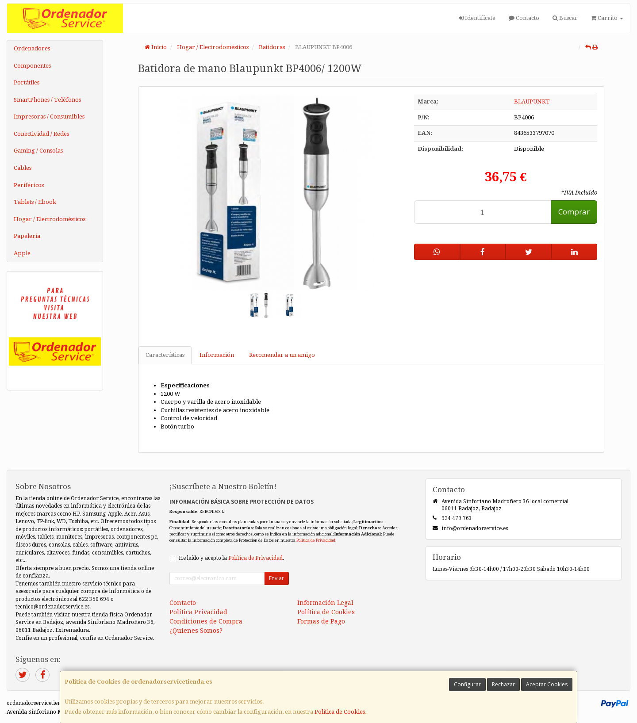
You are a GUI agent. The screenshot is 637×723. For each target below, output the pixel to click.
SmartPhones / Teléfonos (47, 99)
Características (165, 355)
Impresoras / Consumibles (49, 116)
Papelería (27, 236)
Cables (22, 167)
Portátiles (26, 82)
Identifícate (477, 18)
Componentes (32, 65)
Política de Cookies (340, 711)
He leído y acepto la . (231, 558)
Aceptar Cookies (547, 684)
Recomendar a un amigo (282, 355)
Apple (22, 253)
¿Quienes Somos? (196, 630)
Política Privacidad (198, 612)
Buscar (565, 18)
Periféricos (29, 185)
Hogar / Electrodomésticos (49, 219)
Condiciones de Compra (205, 621)
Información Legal (325, 602)
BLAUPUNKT (532, 101)
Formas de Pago (321, 621)
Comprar (574, 212)
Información (217, 355)
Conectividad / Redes (41, 133)
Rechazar (503, 684)
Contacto (524, 18)
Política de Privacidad (315, 540)
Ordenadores (32, 48)
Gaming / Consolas (38, 150)
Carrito (607, 18)
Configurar (467, 684)
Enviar (276, 578)
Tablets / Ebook (35, 202)
